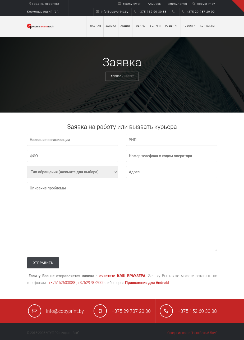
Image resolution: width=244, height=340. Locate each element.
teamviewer (128, 4)
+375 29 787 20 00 (198, 11)
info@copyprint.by (112, 11)
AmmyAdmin (177, 4)
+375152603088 (61, 283)
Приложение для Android (147, 283)
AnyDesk (154, 4)
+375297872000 (91, 283)
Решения (171, 26)
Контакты (207, 26)
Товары (139, 26)
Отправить (43, 263)
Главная (95, 26)
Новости (189, 26)
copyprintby (203, 4)
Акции (125, 26)
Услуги (155, 26)
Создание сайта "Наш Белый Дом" (192, 333)
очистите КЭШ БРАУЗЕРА (122, 276)
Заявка (110, 26)
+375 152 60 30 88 (150, 11)
